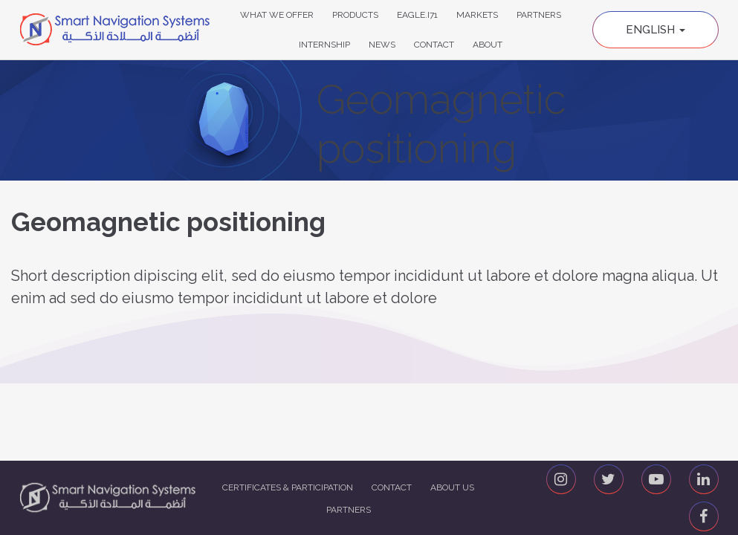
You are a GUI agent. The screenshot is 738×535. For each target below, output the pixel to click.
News (382, 44)
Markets (477, 15)
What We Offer (277, 15)
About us (452, 487)
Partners (539, 15)
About (487, 44)
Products (355, 15)
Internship (324, 44)
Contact (434, 44)
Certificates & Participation (287, 487)
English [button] (655, 29)
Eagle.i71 (417, 15)
